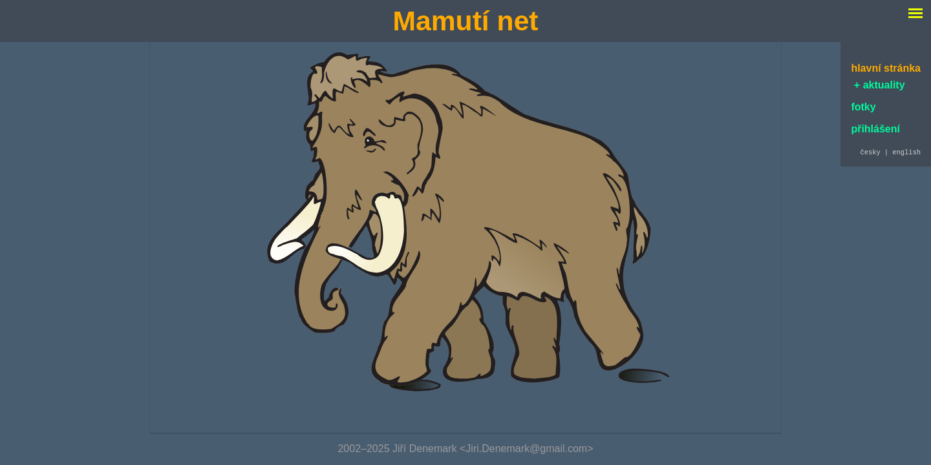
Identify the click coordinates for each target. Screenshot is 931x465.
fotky (863, 106)
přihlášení (875, 128)
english (906, 153)
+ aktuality (877, 84)
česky (870, 153)
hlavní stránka (886, 68)
